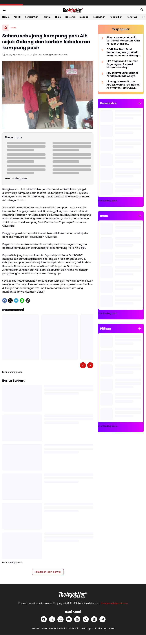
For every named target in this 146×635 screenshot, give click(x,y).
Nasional (70, 16)
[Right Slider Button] (143, 17)
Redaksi (36, 628)
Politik (16, 16)
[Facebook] (4, 300)
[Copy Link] (28, 300)
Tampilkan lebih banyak (48, 571)
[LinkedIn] (94, 619)
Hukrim (47, 16)
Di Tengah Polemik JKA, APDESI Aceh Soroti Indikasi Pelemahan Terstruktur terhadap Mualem (123, 84)
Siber (44, 628)
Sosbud (84, 16)
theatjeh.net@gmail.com (114, 603)
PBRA (111, 628)
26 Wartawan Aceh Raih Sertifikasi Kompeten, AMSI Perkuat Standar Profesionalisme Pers (123, 40)
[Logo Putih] (73, 594)
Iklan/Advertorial (58, 628)
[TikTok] (86, 619)
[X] (10, 300)
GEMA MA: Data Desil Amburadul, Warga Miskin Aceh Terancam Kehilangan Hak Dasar (123, 52)
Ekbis (58, 16)
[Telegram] (16, 300)
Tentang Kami (88, 628)
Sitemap (102, 628)
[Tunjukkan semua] (139, 103)
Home (5, 16)
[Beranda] (5, 28)
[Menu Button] (4, 10)
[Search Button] (142, 10)
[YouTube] (69, 619)
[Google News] (77, 619)
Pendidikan (116, 16)
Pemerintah (31, 16)
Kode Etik (73, 628)
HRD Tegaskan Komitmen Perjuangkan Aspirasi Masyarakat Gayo (122, 64)
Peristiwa (132, 16)
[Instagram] (60, 619)
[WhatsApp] (22, 300)
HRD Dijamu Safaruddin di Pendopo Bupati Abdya (122, 74)
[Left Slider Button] (83, 365)
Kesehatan (99, 16)
